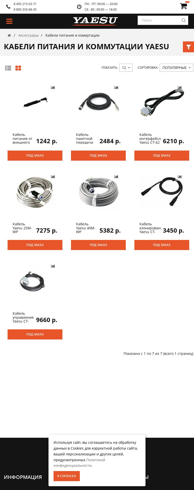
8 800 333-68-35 (25, 9)
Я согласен (66, 476)
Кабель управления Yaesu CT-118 (23, 319)
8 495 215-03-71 (25, 4)
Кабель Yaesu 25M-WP (22, 228)
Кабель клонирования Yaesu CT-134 (152, 230)
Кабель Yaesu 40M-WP (85, 228)
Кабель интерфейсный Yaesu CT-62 (152, 138)
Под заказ (34, 155)
